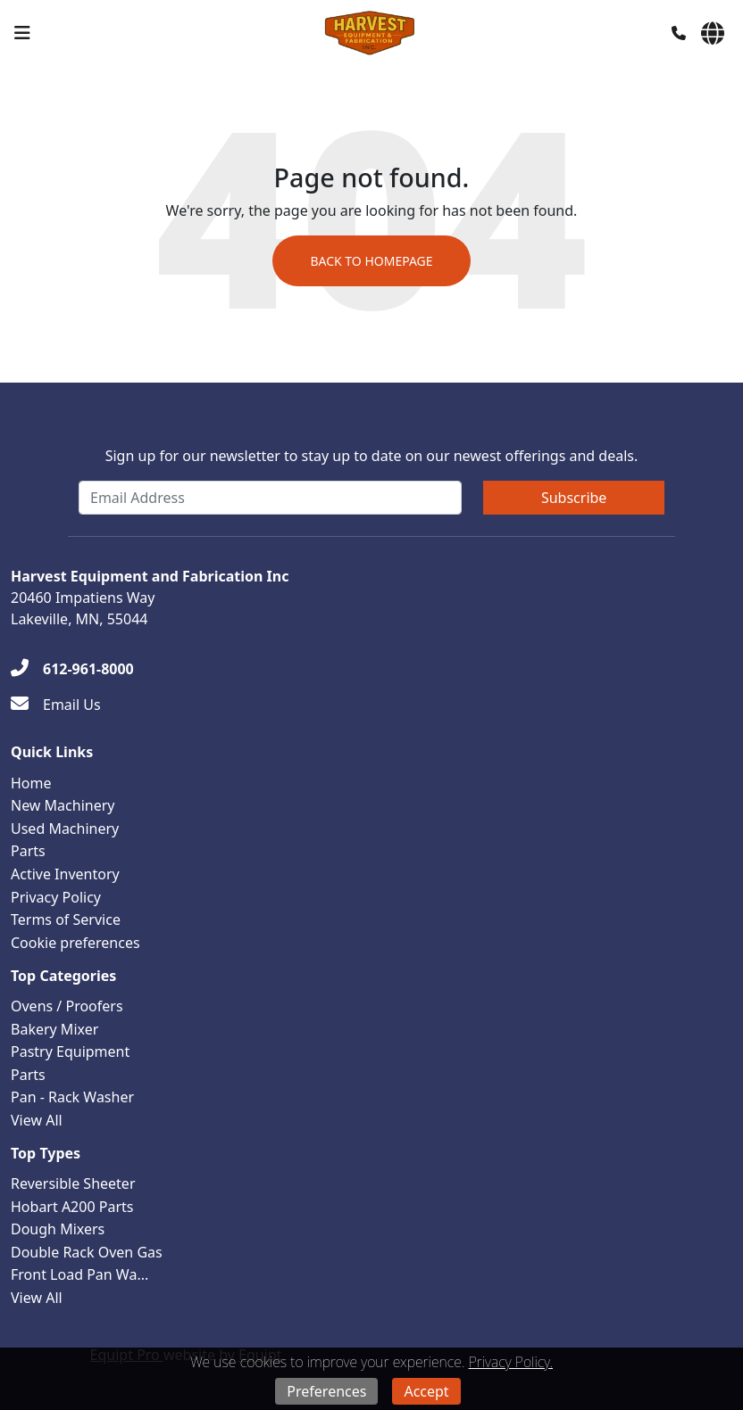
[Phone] (679, 33)
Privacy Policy (56, 897)
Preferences (326, 1391)
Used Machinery (65, 828)
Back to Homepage (371, 260)
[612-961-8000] (72, 669)
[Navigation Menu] (22, 33)
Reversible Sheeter (73, 1183)
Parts (28, 851)
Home (31, 783)
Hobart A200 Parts (72, 1206)
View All (37, 1120)
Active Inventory (65, 874)
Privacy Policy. (511, 1362)
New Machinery (62, 805)
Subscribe (573, 497)
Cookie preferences (75, 942)
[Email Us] (56, 704)
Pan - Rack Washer (72, 1097)
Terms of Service (66, 919)
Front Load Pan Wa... (79, 1274)
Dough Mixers (57, 1229)
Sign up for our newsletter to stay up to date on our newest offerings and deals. (372, 456)
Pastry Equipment (70, 1051)
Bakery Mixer (54, 1029)
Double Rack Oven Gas (87, 1252)
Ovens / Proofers (67, 1006)
